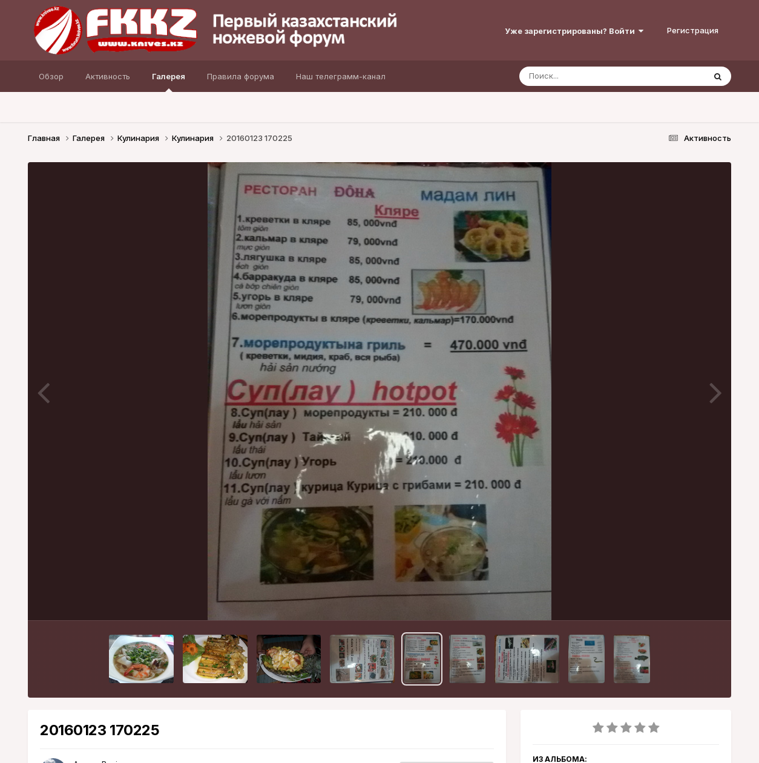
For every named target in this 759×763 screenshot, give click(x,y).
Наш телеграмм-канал (341, 76)
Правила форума (240, 76)
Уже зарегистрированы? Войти (574, 31)
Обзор (51, 76)
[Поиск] (589, 76)
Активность (107, 76)
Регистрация (692, 30)
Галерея (168, 81)
